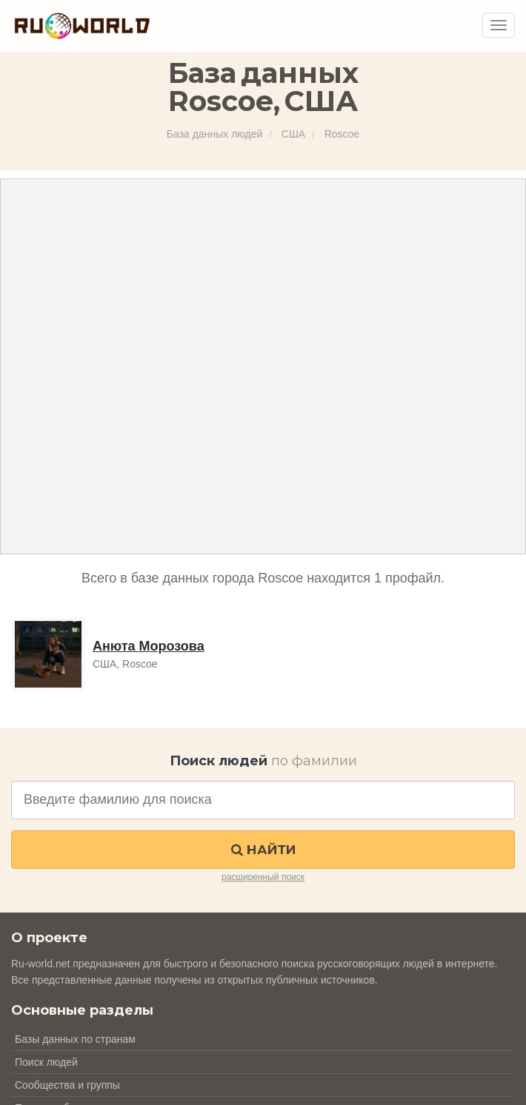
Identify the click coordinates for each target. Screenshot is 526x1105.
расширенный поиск (263, 877)
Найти (263, 849)
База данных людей (214, 134)
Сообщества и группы (67, 1085)
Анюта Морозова (148, 646)
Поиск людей (46, 1062)
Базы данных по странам (75, 1039)
